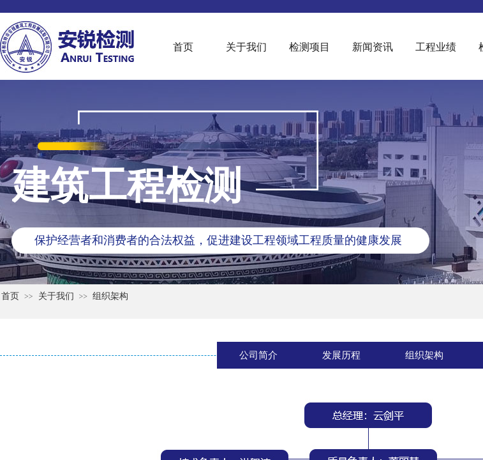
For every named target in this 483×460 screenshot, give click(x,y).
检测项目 (309, 47)
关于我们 (246, 47)
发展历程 (341, 355)
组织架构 (110, 296)
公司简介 (258, 355)
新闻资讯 (372, 47)
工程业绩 (435, 47)
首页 (183, 47)
